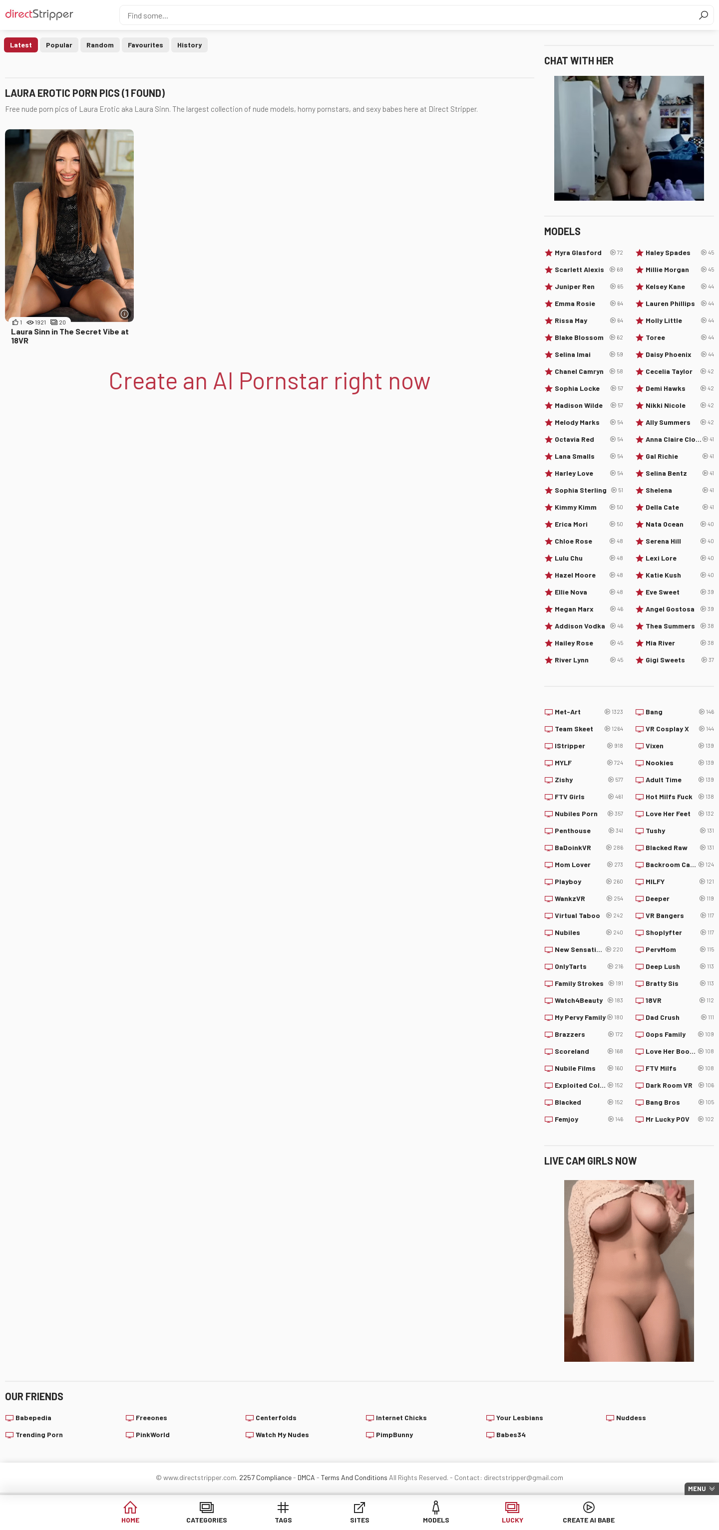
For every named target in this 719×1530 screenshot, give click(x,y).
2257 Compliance (265, 1477)
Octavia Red (589, 439)
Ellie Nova (589, 592)
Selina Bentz (680, 473)
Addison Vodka (589, 626)
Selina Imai (589, 354)
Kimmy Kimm (589, 507)
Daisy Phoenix (680, 354)
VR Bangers (680, 915)
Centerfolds (276, 1417)
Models (436, 1520)
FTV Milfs (680, 1068)
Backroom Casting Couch (680, 865)
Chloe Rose (589, 541)
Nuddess (631, 1417)
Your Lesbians (519, 1417)
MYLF (589, 763)
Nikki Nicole (680, 405)
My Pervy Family (589, 1017)
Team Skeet (589, 729)
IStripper (589, 746)
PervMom (680, 949)
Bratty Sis (680, 983)
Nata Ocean (680, 524)
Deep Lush (680, 966)
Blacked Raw (680, 848)
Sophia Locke (589, 388)
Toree (680, 337)
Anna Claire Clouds (680, 439)
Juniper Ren (589, 287)
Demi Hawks (680, 388)
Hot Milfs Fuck (680, 797)
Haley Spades (680, 253)
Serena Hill (680, 541)
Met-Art (589, 712)
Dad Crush (680, 1017)
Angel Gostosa (680, 609)
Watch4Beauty (589, 1000)
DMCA (306, 1477)
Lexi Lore (680, 558)
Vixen (680, 746)
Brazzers (589, 1034)
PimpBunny (394, 1434)
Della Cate (680, 507)
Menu (697, 1489)
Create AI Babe (589, 1520)
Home (130, 1520)
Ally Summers (680, 422)
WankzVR (589, 899)
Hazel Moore (589, 575)
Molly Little (680, 320)
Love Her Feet (680, 814)
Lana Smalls (589, 456)
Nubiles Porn (589, 814)
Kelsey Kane (680, 287)
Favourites (145, 44)
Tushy (680, 831)
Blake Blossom (589, 337)
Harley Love (589, 473)
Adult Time (680, 780)
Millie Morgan (680, 270)
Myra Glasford (589, 253)
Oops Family (680, 1034)
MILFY (680, 882)
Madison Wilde (589, 405)
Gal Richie (680, 456)
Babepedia (33, 1417)
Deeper (680, 899)
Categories (206, 1520)
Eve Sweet (680, 592)
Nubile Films (589, 1068)
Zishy (589, 780)
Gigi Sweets (680, 660)
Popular (59, 44)
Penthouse (589, 831)
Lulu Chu (589, 558)
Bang (680, 712)
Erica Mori (589, 524)
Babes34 (511, 1434)
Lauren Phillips (680, 303)
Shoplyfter (680, 932)
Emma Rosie (589, 303)
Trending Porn (39, 1434)
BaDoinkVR (589, 848)
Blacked (589, 1102)
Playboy (589, 882)
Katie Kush (680, 575)
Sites (359, 1520)
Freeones (151, 1417)
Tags (283, 1520)
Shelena (680, 490)
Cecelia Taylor (680, 371)
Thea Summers (680, 626)
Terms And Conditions (354, 1477)
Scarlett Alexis (589, 270)
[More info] (125, 313)
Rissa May (589, 320)
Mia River (680, 643)
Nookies (680, 763)
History (189, 44)
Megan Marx (589, 609)
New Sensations (589, 949)
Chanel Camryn (589, 371)
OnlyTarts (589, 966)
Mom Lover (589, 865)
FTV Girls (589, 797)
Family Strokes (589, 983)
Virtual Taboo (589, 915)
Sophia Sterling (589, 490)
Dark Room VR (680, 1085)
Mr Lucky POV (680, 1119)
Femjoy (589, 1119)
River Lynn (589, 660)
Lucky (512, 1520)
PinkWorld (153, 1434)
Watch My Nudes (282, 1434)
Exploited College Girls (589, 1085)
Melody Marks (589, 422)
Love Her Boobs (680, 1051)
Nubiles (589, 932)
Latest (21, 44)
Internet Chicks (401, 1417)
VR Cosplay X (680, 729)
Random (100, 44)
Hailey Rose (589, 643)
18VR (680, 1000)
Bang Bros (680, 1102)
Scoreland (589, 1051)
